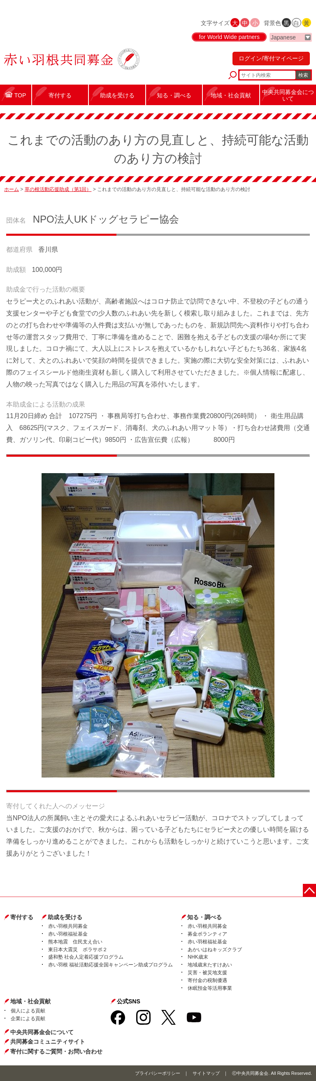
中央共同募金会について (42, 1032)
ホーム (11, 189)
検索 (303, 75)
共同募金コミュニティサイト (47, 1041)
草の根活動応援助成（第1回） (58, 189)
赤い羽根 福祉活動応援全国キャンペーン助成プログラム (110, 965)
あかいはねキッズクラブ (215, 949)
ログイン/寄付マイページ (271, 58)
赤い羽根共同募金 (68, 926)
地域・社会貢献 (30, 1001)
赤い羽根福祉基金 (68, 934)
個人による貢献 (28, 1011)
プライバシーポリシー (157, 1073)
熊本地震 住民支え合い (75, 942)
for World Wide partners (229, 37)
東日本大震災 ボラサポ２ (77, 949)
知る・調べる (204, 917)
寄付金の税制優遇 (207, 980)
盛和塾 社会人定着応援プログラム (85, 957)
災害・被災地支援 (207, 972)
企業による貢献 (28, 1018)
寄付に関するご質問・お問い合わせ (56, 1051)
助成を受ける (65, 917)
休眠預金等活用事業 (210, 988)
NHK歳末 (198, 957)
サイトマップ (206, 1073)
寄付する (21, 917)
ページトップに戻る (309, 890)
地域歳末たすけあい (210, 965)
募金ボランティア (207, 934)
